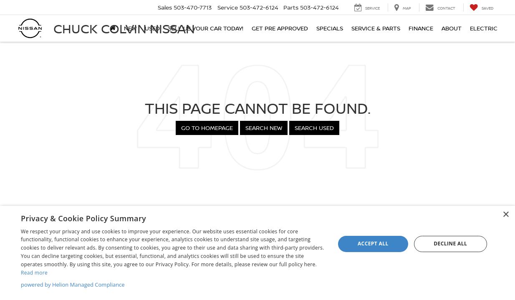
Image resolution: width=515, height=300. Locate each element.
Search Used (314, 128)
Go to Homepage (207, 128)
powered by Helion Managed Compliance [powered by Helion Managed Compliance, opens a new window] (73, 284)
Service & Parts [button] (375, 28)
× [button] (505, 215)
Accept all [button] (373, 243)
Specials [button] (329, 28)
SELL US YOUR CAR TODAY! (205, 28)
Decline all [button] (450, 243)
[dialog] (257, 253)
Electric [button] (483, 28)
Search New (263, 128)
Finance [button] (421, 28)
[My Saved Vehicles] (481, 7)
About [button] (452, 28)
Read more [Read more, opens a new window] (34, 272)
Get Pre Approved (280, 28)
